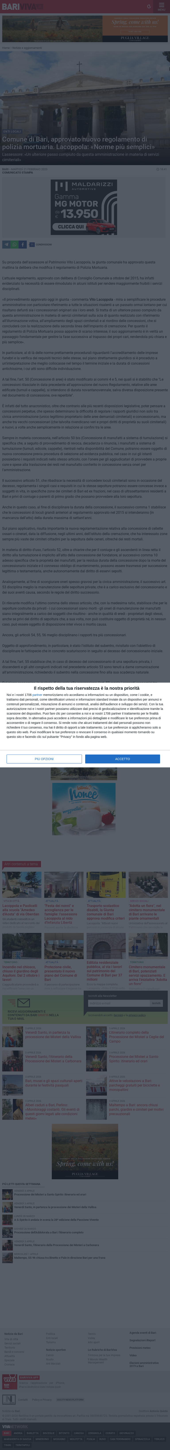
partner (37, 694)
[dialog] (85, 725)
